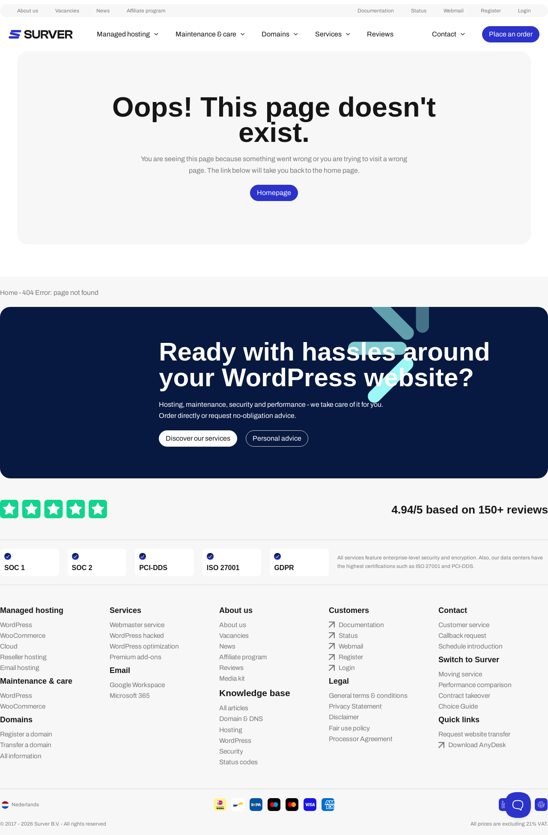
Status (453, 11)
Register (508, 11)
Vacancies (50, 11)
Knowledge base (249, 690)
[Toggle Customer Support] (518, 805)
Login (533, 11)
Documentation (418, 11)
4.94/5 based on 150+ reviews (458, 504)
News (77, 11)
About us (19, 11)
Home (9, 287)
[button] (150, 34)
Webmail (479, 11)
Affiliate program (111, 11)
